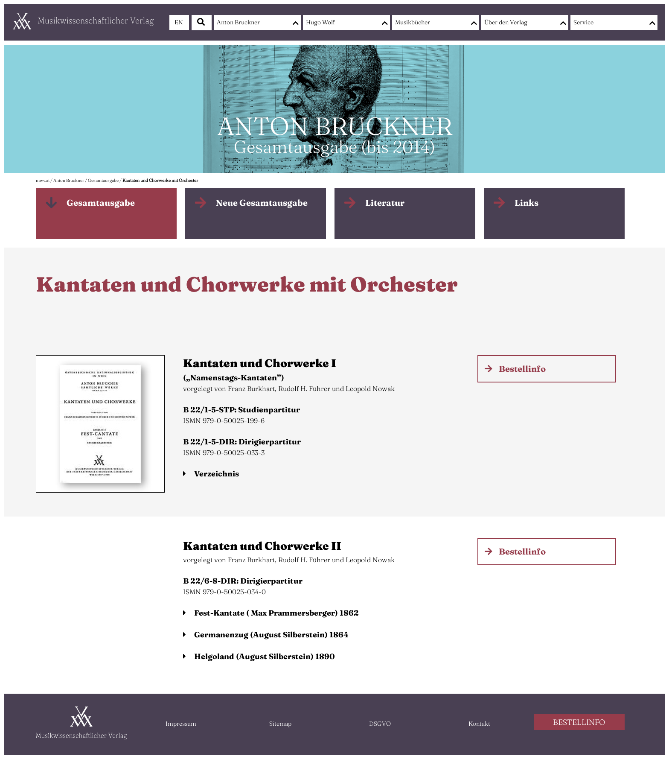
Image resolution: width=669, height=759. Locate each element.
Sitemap (280, 723)
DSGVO (380, 723)
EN (179, 22)
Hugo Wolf (320, 22)
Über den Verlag (505, 22)
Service (583, 22)
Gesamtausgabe (103, 180)
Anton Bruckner (238, 22)
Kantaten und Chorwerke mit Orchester (160, 180)
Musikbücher (412, 22)
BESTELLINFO (579, 722)
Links (526, 202)
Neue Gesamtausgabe (262, 202)
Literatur (384, 202)
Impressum (181, 723)
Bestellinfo (522, 368)
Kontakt (479, 723)
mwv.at (42, 180)
